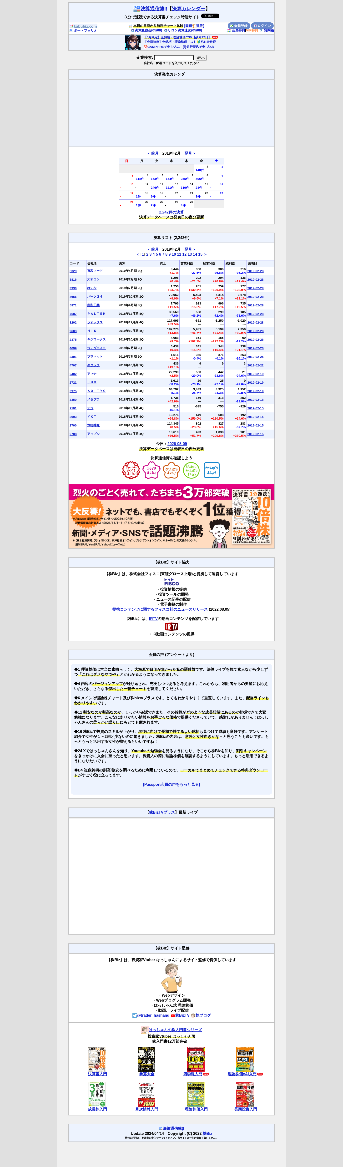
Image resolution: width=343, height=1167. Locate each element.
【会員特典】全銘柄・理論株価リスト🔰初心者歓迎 (180, 42)
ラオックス (95, 322)
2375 (73, 339)
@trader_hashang (151, 1015)
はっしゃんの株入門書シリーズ (171, 1030)
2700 (73, 425)
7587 (73, 314)
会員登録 (238, 26)
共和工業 (93, 305)
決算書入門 (97, 1074)
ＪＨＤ (91, 382)
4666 (73, 297)
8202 (73, 322)
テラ (90, 408)
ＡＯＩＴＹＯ (96, 391)
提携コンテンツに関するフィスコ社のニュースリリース (160, 609)
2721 (73, 382)
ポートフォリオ (83, 30)
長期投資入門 (245, 1109)
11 (179, 254)
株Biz (207, 1133)
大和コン (93, 279)
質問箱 (266, 30)
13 (190, 254)
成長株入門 (97, 1109)
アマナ (91, 373)
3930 (73, 288)
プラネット (95, 356)
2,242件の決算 (171, 212)
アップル (93, 434)
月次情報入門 (146, 1109)
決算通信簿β (150, 8)
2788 (73, 434)
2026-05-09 (177, 444)
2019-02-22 (255, 365)
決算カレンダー (188, 8)
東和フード (95, 271)
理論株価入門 (196, 1109)
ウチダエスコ (96, 348)
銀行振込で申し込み (198, 47)
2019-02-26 (255, 339)
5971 (73, 305)
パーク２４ (95, 296)
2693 (73, 417)
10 (174, 254)
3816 (73, 279)
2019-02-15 (255, 408)
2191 (73, 408)
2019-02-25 (255, 357)
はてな (91, 288)
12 (184, 254)
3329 (73, 271)
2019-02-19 (255, 374)
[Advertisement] (171, 113)
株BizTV (180, 1015)
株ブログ (201, 1015)
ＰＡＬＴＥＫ (96, 313)
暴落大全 (146, 1074)
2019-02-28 (255, 271)
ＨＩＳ (91, 331)
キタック (93, 365)
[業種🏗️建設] (194, 26)
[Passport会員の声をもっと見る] (171, 784)
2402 (73, 374)
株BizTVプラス (162, 812)
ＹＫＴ (91, 416)
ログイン (262, 26)
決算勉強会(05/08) (146, 30)
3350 (73, 399)
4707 (73, 365)
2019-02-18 (255, 399)
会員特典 (236, 30)
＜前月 (153, 153)
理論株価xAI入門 (242, 1074)
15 (200, 254)
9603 (73, 331)
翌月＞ (190, 153)
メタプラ (93, 399)
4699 (73, 348)
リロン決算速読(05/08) (183, 30)
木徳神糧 (93, 425)
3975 (73, 391)
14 (195, 254)
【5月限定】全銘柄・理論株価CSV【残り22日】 (177, 37)
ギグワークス (96, 339)
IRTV (153, 619)
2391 (73, 357)
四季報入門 (192, 1074)
